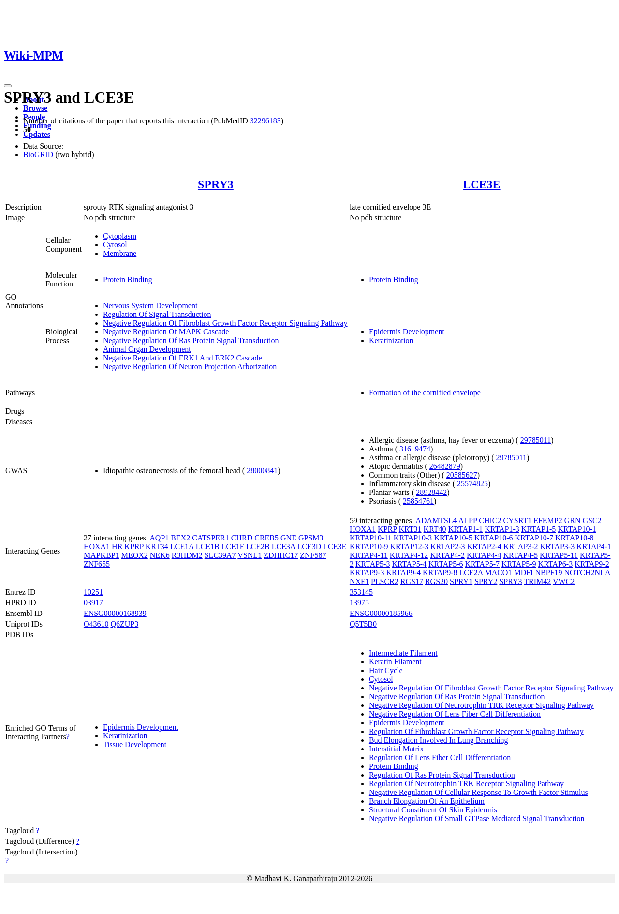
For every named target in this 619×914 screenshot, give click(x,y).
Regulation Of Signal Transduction (157, 314)
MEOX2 (134, 555)
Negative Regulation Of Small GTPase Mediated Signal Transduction (477, 818)
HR (117, 546)
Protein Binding (127, 279)
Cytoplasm (119, 236)
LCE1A (182, 546)
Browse (35, 108)
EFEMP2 (547, 520)
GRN (572, 520)
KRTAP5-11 (559, 555)
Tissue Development (134, 744)
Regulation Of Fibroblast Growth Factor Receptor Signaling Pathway (476, 731)
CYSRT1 (517, 520)
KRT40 (435, 529)
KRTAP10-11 (371, 538)
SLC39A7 (220, 555)
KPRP (133, 546)
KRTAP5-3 (372, 564)
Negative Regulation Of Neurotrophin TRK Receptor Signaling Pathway (481, 705)
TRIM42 (537, 581)
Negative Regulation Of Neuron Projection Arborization (190, 366)
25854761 (418, 501)
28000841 (262, 470)
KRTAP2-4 (484, 546)
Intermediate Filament (403, 653)
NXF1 (359, 581)
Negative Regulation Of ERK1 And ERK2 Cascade (182, 358)
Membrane (119, 253)
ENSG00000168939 (115, 613)
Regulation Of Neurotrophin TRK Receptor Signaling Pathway (466, 783)
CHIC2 (490, 520)
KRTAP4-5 (520, 555)
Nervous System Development (150, 305)
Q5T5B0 (363, 624)
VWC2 (564, 581)
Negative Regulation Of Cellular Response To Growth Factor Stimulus (478, 792)
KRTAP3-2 (520, 546)
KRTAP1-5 (538, 529)
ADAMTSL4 (436, 520)
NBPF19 (548, 573)
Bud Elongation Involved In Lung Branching (438, 740)
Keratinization (391, 340)
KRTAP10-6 (493, 538)
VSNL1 (249, 555)
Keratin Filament (395, 662)
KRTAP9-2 (592, 564)
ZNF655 (97, 564)
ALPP (467, 520)
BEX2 (180, 538)
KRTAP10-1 (577, 529)
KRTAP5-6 (445, 564)
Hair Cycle (386, 670)
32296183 (265, 121)
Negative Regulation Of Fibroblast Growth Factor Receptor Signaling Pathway (225, 323)
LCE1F (232, 546)
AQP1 (159, 538)
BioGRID (38, 154)
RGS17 (411, 581)
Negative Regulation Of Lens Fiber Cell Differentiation (455, 714)
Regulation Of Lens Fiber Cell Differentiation (440, 757)
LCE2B (258, 546)
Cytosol (115, 244)
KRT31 (410, 529)
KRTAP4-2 (447, 555)
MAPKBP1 (101, 555)
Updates (36, 134)
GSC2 (591, 520)
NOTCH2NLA (587, 573)
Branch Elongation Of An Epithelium (427, 801)
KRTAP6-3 (555, 564)
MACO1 (498, 573)
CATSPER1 (210, 538)
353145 (361, 592)
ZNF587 (313, 555)
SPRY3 (216, 184)
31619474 (414, 449)
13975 (359, 603)
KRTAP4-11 (369, 555)
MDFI (523, 573)
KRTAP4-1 (593, 546)
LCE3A (283, 546)
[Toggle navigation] (8, 85)
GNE (288, 538)
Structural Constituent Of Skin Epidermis (433, 810)
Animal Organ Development (147, 349)
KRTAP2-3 (447, 546)
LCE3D (309, 546)
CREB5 (266, 538)
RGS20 (436, 581)
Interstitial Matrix (396, 749)
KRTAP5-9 (518, 564)
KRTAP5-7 (482, 564)
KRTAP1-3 (502, 529)
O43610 (96, 624)
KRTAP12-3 (409, 546)
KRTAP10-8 (574, 538)
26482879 (444, 466)
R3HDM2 (187, 555)
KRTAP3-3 (557, 546)
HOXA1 (97, 546)
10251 (93, 592)
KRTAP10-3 (413, 538)
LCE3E (481, 184)
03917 (93, 603)
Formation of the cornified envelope (425, 393)
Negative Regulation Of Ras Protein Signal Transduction (191, 340)
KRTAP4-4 (484, 555)
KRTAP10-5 (453, 538)
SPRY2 (485, 581)
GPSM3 (311, 538)
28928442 (431, 492)
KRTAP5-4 (409, 564)
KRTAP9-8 (440, 573)
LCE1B (208, 546)
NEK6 (160, 555)
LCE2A (471, 573)
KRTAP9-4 (403, 573)
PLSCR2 (384, 581)
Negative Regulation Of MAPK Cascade (166, 332)
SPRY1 (461, 581)
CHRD (241, 538)
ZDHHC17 (281, 555)
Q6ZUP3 (124, 624)
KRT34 (157, 546)
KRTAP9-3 (367, 573)
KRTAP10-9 (369, 546)
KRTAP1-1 (465, 529)
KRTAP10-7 (534, 538)
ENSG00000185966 (381, 613)
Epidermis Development (406, 332)
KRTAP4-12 (409, 555)
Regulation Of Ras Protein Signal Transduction (442, 775)
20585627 (461, 475)
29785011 (535, 440)
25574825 (472, 483)
